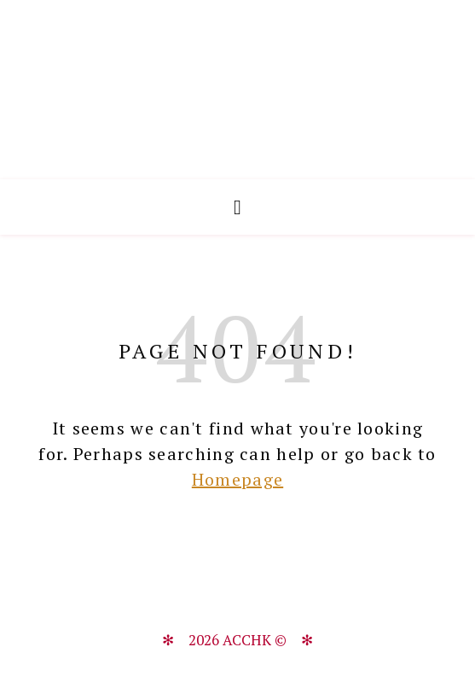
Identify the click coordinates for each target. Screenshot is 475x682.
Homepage (237, 479)
